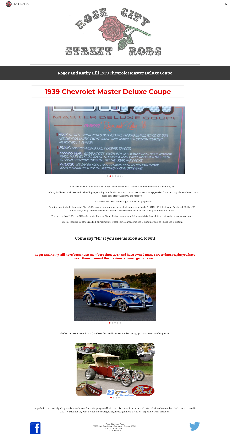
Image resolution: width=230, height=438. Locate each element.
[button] (226, 4)
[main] (115, 73)
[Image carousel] (115, 141)
